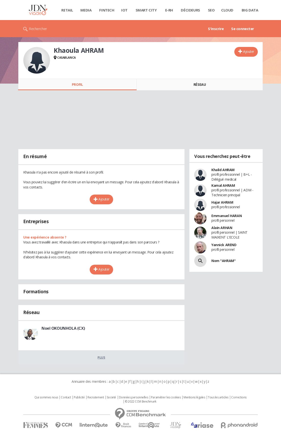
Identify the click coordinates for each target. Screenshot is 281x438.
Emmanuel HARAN (226, 215)
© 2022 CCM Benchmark (140, 401)
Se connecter (242, 28)
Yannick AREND (224, 244)
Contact (66, 397)
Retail (67, 10)
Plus (101, 357)
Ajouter (248, 51)
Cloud (227, 10)
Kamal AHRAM (223, 185)
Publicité (79, 397)
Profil (77, 84)
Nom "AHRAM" (223, 260)
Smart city (146, 10)
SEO (211, 10)
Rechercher (38, 28)
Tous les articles (218, 397)
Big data (250, 10)
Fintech (106, 10)
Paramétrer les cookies (166, 397)
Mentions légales (194, 397)
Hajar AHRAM (222, 202)
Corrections (238, 397)
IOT (124, 10)
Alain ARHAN (221, 227)
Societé (111, 397)
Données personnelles (133, 397)
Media (86, 10)
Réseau (200, 84)
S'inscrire (216, 28)
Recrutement (95, 397)
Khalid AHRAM (223, 169)
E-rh (169, 10)
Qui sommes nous (46, 397)
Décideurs (190, 10)
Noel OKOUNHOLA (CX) (63, 328)
